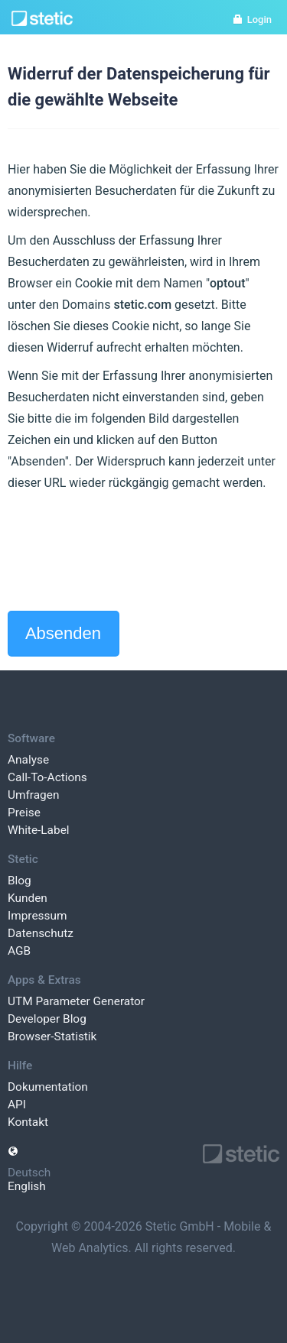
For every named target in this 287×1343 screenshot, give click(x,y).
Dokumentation (48, 1087)
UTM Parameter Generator (76, 1001)
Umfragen (33, 795)
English (27, 1186)
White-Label (39, 830)
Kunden (27, 898)
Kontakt (28, 1122)
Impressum (37, 916)
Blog (19, 880)
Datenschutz (40, 933)
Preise (24, 812)
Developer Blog (47, 1019)
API (17, 1104)
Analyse (28, 760)
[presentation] (124, 552)
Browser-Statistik (52, 1036)
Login (252, 19)
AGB (19, 951)
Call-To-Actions (47, 777)
